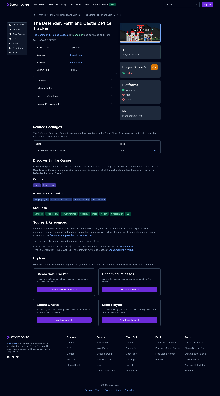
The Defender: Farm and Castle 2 (50, 34)
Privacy (88, 390)
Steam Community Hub (121, 250)
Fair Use (108, 390)
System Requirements (75, 104)
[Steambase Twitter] (17, 357)
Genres (129, 342)
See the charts (64, 320)
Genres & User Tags (75, 96)
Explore (207, 4)
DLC (69, 348)
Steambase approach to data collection (71, 235)
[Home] (34, 15)
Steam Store (126, 246)
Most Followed (104, 353)
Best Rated (102, 342)
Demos (70, 353)
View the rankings (129, 320)
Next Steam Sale (193, 359)
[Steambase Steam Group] (13, 357)
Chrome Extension (194, 342)
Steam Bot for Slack (195, 353)
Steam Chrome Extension (96, 4)
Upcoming (61, 4)
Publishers (131, 365)
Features (75, 80)
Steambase (12, 343)
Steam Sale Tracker (165, 342)
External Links (75, 88)
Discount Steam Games (167, 348)
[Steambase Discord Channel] (8, 357)
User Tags (131, 353)
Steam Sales (75, 4)
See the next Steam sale (64, 289)
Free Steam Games (165, 353)
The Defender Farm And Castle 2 (65, 15)
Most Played (39, 4)
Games (42, 15)
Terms (98, 390)
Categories (131, 348)
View (154, 150)
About (118, 390)
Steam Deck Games (106, 370)
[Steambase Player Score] (145, 67)
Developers (132, 359)
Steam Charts (74, 365)
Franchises (131, 370)
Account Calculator (195, 365)
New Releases (103, 359)
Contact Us (130, 390)
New (51, 4)
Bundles (71, 359)
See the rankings (129, 289)
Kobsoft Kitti (76, 55)
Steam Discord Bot (195, 348)
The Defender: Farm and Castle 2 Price (102, 15)
